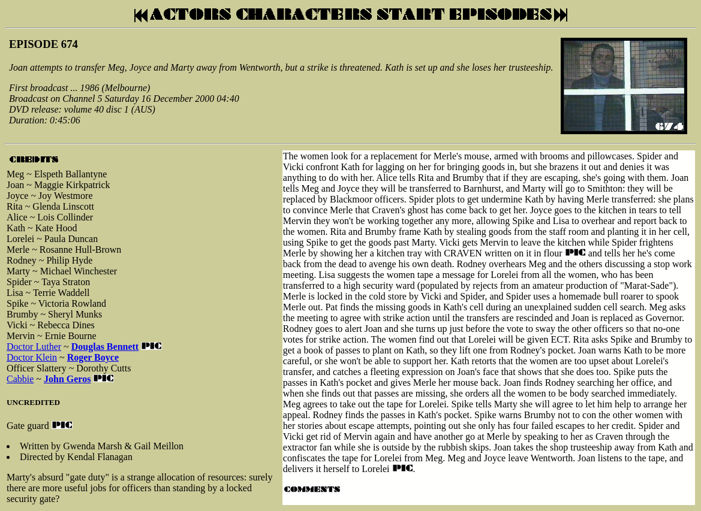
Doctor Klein (32, 357)
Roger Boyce (93, 357)
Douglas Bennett (105, 346)
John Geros (67, 379)
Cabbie (20, 379)
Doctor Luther (34, 346)
